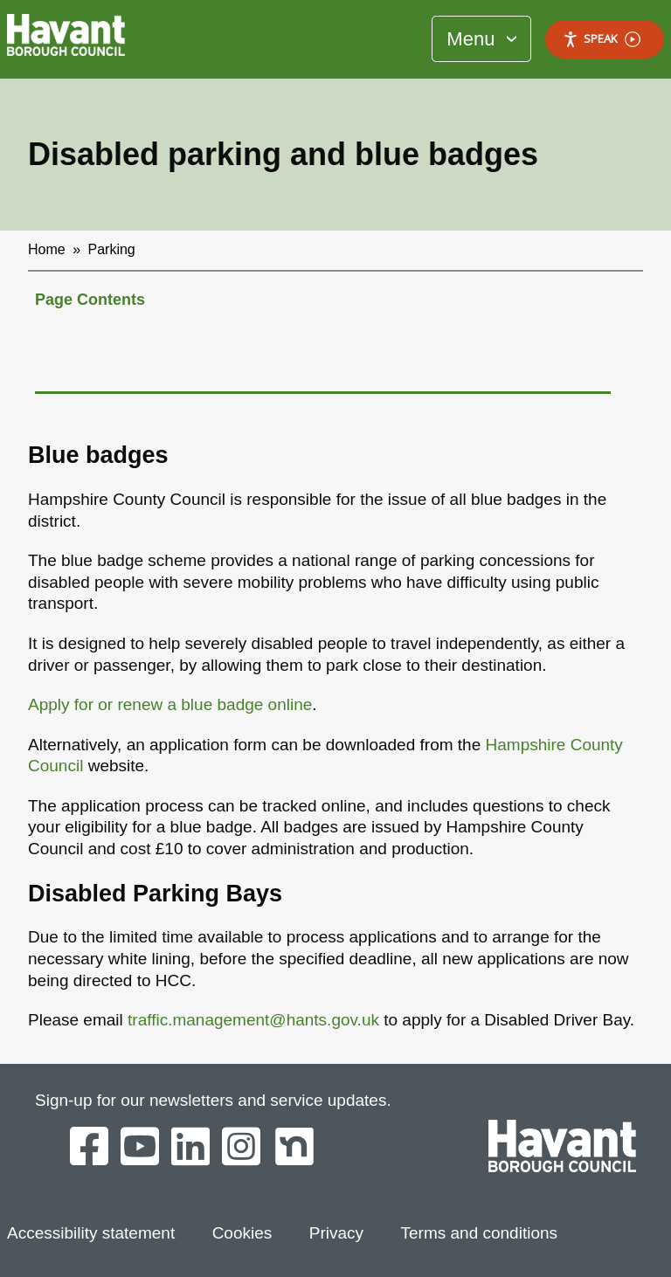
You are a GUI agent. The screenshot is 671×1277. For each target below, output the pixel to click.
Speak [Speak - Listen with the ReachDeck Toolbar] (601, 39)
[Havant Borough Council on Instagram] (241, 1147)
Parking (111, 249)
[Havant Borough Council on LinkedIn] (190, 1147)
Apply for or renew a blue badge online (170, 704)
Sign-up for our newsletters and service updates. (213, 1100)
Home (47, 249)
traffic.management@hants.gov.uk (253, 1020)
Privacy (336, 1233)
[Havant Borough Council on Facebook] (89, 1147)
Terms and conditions (479, 1233)
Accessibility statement (91, 1233)
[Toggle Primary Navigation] (481, 39)
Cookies (242, 1233)
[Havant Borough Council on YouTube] (140, 1147)
